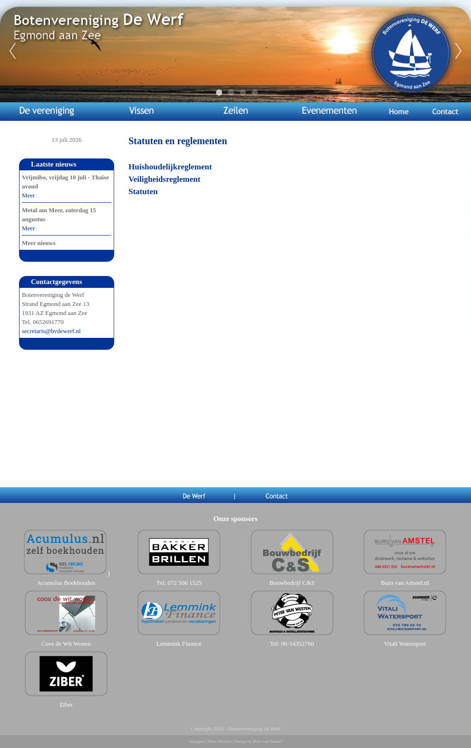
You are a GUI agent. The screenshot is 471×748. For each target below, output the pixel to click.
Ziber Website (219, 741)
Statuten (142, 191)
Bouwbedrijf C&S (291, 582)
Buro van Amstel (267, 741)
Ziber (66, 704)
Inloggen (197, 741)
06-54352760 (297, 643)
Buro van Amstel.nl (405, 582)
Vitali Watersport (405, 643)
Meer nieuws (39, 242)
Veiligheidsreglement (164, 179)
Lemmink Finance (179, 643)
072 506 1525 (184, 582)
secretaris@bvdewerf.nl (51, 331)
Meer (28, 195)
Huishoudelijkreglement (170, 166)
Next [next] (458, 51)
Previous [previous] (12, 51)
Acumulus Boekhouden (66, 582)
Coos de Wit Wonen (66, 643)
